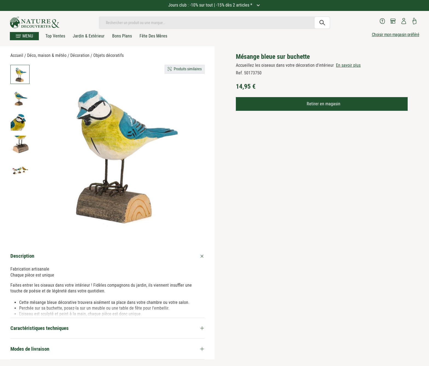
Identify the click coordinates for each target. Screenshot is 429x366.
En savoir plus (348, 65)
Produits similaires (188, 69)
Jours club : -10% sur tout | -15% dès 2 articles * (210, 5)
